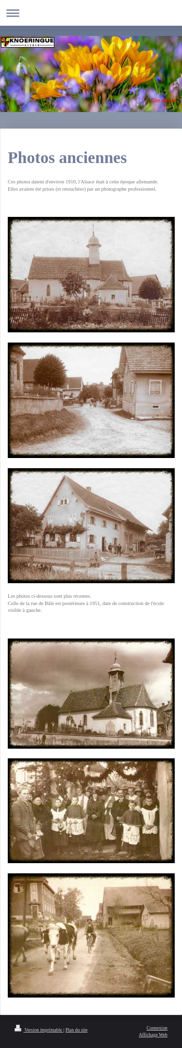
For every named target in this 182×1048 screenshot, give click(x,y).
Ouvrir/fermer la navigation (91, 12)
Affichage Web (153, 1034)
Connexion (157, 1028)
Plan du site (77, 1029)
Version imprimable (39, 1029)
